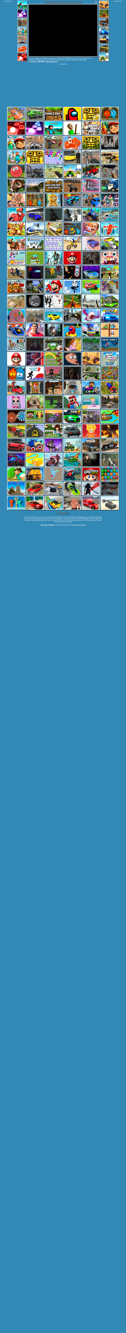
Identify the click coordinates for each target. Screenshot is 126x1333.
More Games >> (52, 62)
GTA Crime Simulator (48, 525)
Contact (83, 525)
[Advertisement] (8, 31)
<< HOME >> (63, 513)
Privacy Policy (76, 525)
